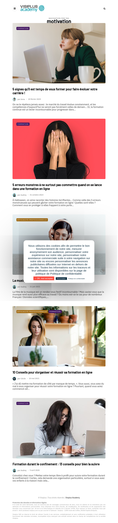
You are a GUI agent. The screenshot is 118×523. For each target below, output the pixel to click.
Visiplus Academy (72, 497)
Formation (23, 28)
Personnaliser (61, 278)
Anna (23, 99)
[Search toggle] (103, 8)
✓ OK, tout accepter (44, 278)
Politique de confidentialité (76, 278)
